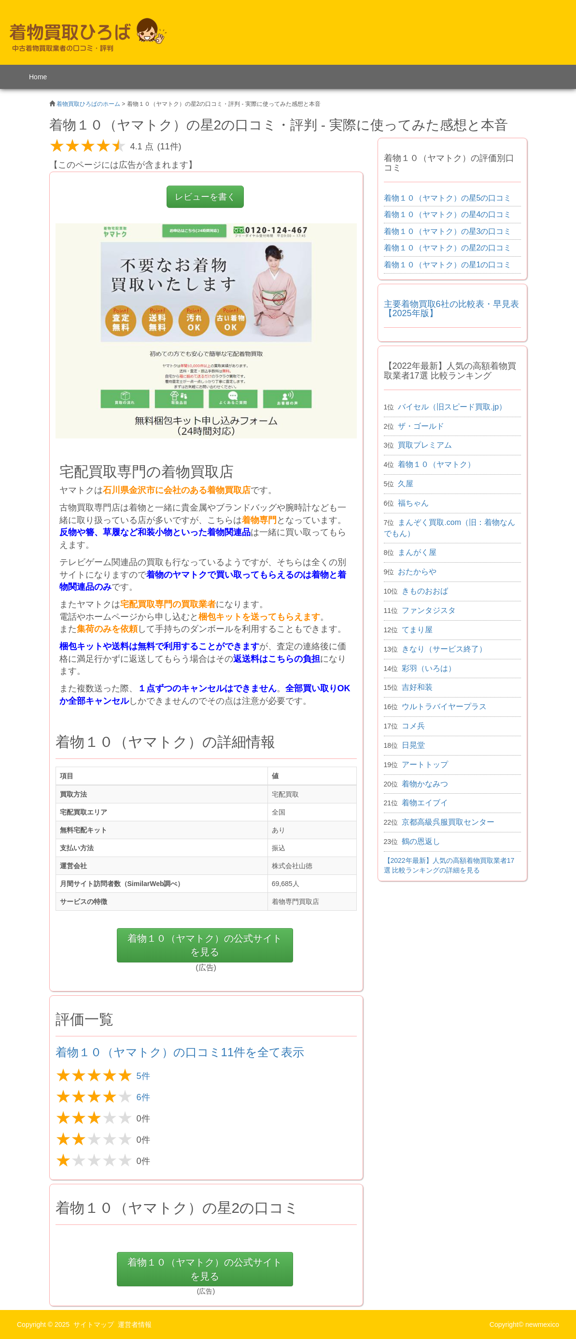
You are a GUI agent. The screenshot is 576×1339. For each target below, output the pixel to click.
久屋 (405, 484)
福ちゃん (413, 503)
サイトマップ (93, 1324)
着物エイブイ (425, 803)
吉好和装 (417, 687)
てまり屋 (417, 630)
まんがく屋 (417, 552)
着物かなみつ (425, 784)
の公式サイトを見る (204, 945)
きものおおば (425, 591)
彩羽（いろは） (429, 668)
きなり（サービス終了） (444, 649)
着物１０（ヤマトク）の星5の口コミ (448, 198)
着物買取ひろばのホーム (88, 104)
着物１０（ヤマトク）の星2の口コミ (448, 248)
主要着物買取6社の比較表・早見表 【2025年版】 (451, 309)
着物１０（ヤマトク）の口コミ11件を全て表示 (180, 1052)
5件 (143, 1076)
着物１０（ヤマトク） (436, 464)
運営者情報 (135, 1324)
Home (38, 77)
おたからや (417, 572)
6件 (143, 1097)
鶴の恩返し (421, 841)
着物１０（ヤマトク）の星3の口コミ (448, 231)
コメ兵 (413, 726)
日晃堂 (413, 745)
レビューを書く (205, 197)
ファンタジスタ (429, 610)
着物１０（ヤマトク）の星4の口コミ (448, 214)
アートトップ (425, 764)
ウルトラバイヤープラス (444, 706)
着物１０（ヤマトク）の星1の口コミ (448, 265)
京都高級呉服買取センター (448, 822)
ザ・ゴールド (421, 426)
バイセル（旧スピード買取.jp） (452, 407)
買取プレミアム (425, 445)
